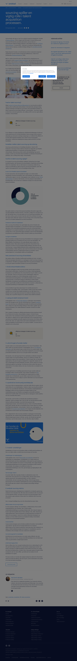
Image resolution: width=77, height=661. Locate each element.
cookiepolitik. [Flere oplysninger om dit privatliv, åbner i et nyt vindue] (31, 73)
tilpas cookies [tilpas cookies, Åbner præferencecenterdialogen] (26, 76)
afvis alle (42, 76)
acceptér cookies (51, 76)
